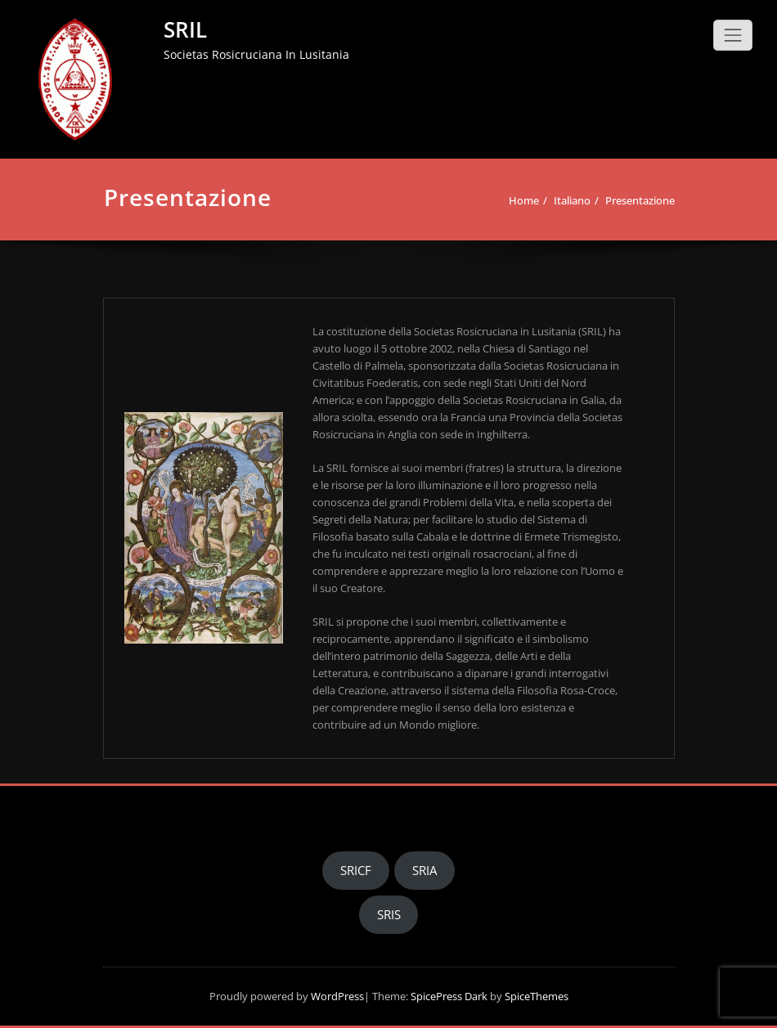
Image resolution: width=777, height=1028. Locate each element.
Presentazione (640, 200)
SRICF (355, 870)
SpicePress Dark (449, 996)
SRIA (424, 870)
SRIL (185, 29)
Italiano (572, 200)
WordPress (337, 996)
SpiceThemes (535, 996)
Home (524, 200)
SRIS (389, 914)
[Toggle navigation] (732, 35)
